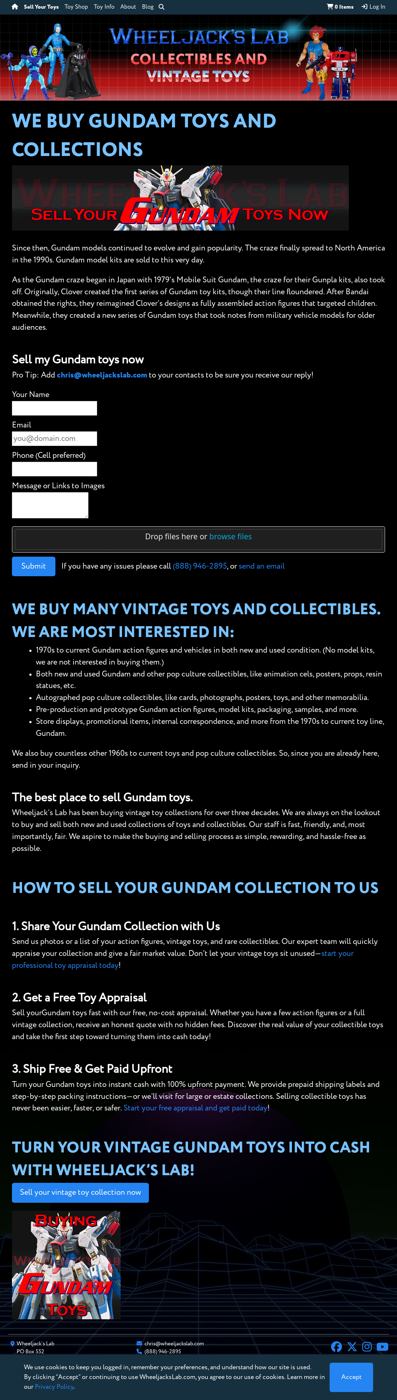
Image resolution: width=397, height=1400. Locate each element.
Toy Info (104, 7)
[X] (352, 1347)
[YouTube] (382, 1347)
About (128, 7)
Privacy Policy (54, 1387)
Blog (148, 7)
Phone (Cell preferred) (48, 456)
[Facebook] (336, 1347)
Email (21, 425)
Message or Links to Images (58, 486)
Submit (33, 566)
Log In (373, 7)
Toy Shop (76, 7)
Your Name (30, 395)
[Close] (351, 1377)
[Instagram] (367, 1347)
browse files (230, 536)
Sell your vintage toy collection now (80, 1193)
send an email (262, 566)
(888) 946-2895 (200, 566)
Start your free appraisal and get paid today (195, 1108)
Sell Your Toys (41, 7)
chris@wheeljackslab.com (102, 375)
